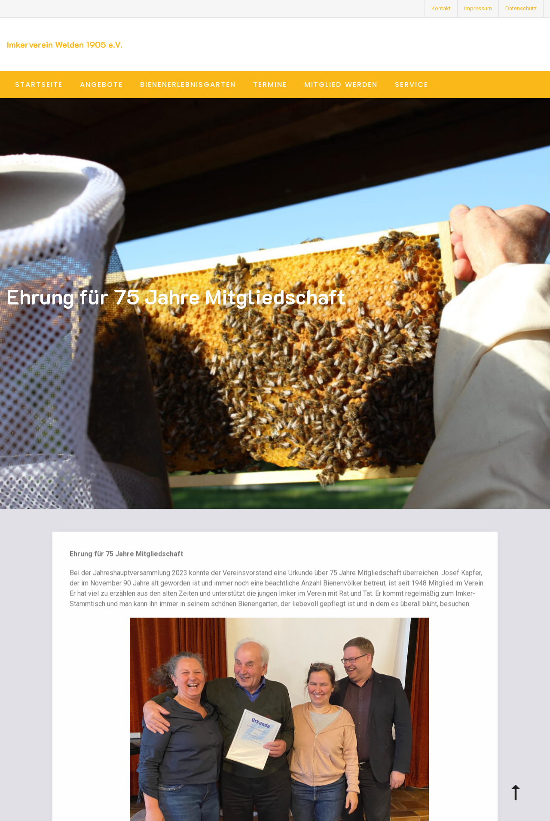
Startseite (39, 84)
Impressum (478, 8)
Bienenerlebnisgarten (188, 84)
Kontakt (441, 8)
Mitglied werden (341, 84)
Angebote (101, 84)
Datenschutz (521, 8)
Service (411, 84)
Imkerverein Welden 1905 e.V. (64, 44)
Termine (270, 84)
